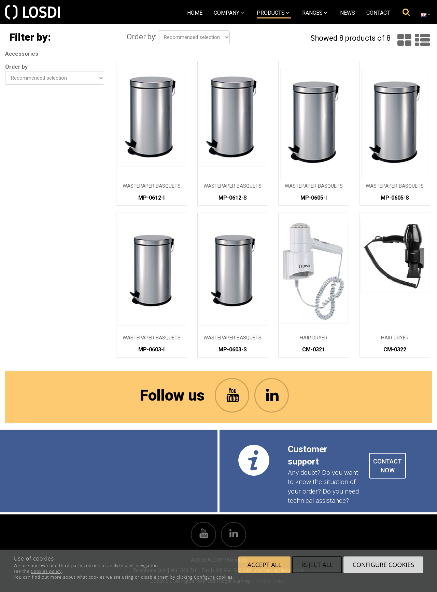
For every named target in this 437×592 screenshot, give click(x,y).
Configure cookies (213, 577)
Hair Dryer (313, 338)
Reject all (317, 565)
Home (194, 13)
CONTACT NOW (387, 466)
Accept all (265, 565)
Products (273, 13)
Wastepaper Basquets (152, 186)
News (347, 13)
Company (229, 13)
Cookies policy (46, 571)
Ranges (314, 13)
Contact (378, 13)
